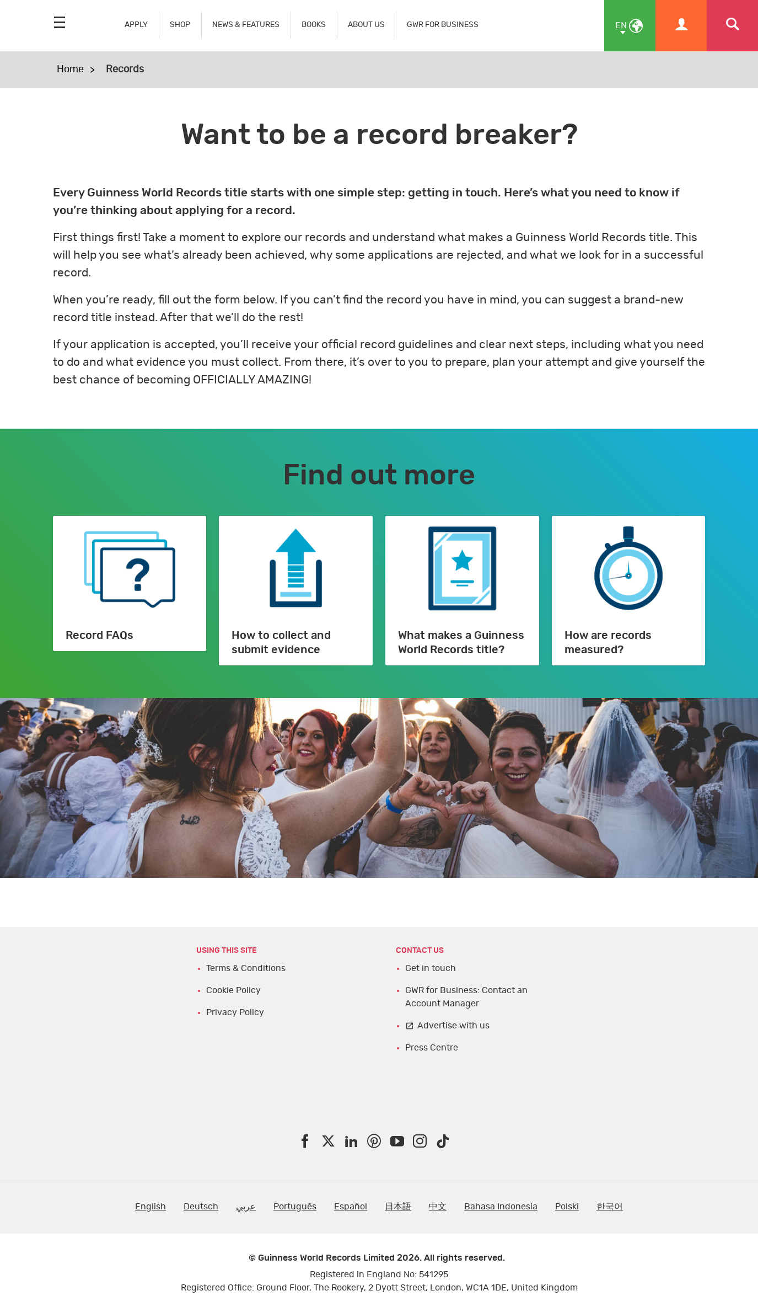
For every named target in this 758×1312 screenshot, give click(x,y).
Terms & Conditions (246, 968)
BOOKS (314, 24)
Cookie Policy (233, 990)
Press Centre (431, 1047)
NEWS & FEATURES (245, 24)
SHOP (180, 24)
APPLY (136, 24)
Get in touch (430, 968)
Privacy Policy (235, 1012)
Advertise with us (453, 1025)
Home (70, 69)
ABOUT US (366, 24)
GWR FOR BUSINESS (443, 24)
